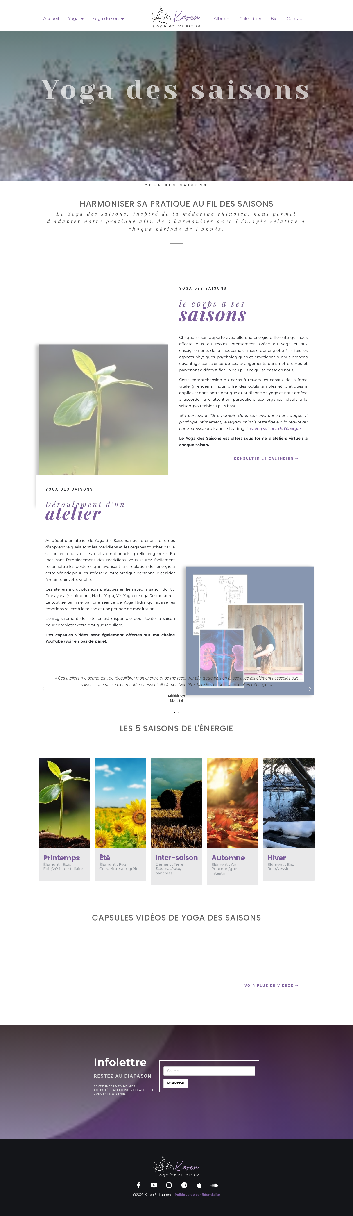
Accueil (51, 18)
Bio (274, 18)
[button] (43, 689)
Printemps (61, 858)
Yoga (76, 18)
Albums (222, 18)
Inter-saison (176, 858)
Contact (295, 18)
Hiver (276, 858)
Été (104, 858)
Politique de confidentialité (197, 1195)
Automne (228, 858)
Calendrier (250, 18)
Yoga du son (108, 18)
